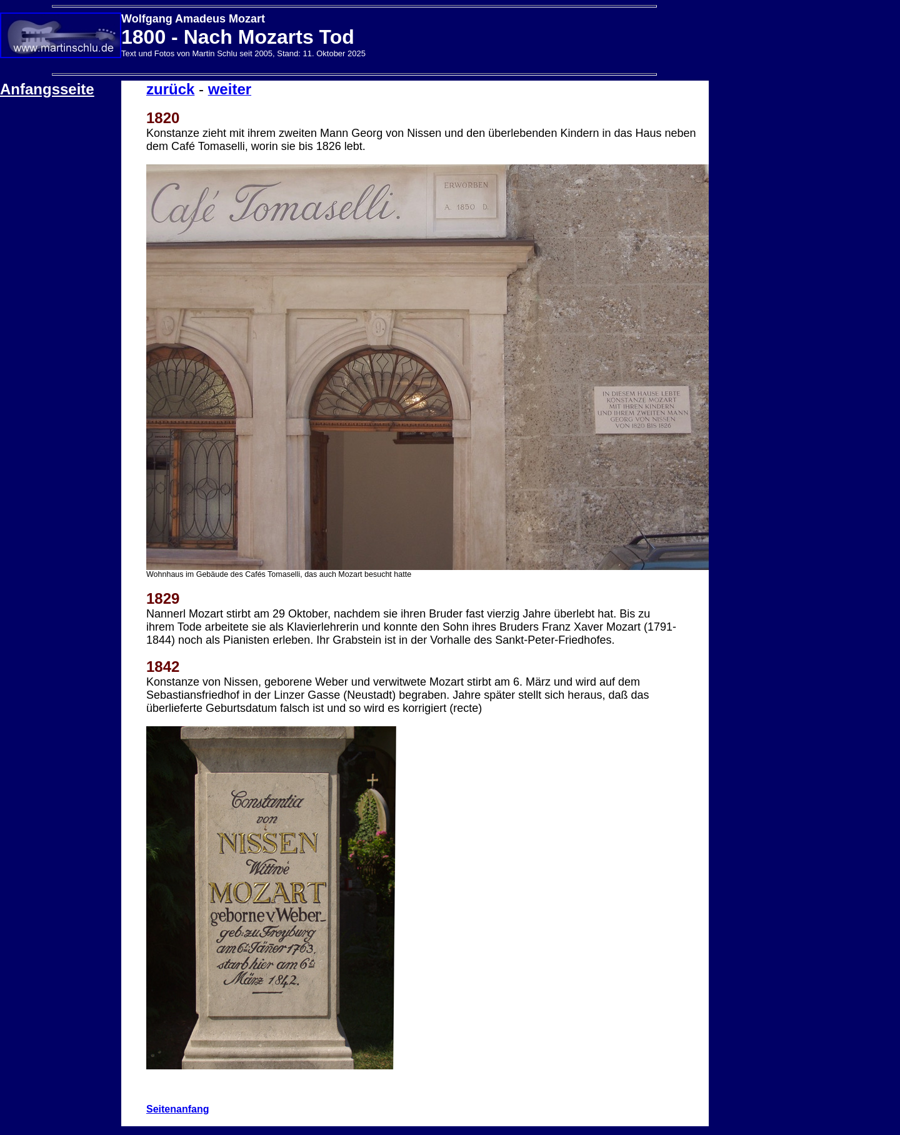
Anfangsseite (47, 89)
